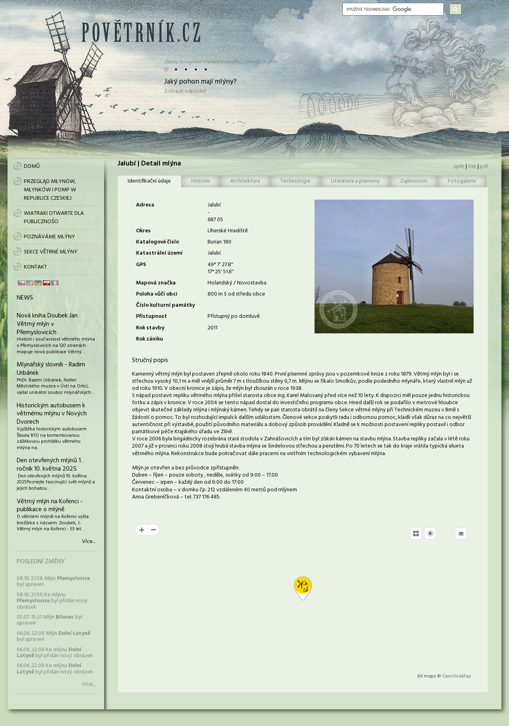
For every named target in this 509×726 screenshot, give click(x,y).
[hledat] (392, 9)
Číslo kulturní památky (165, 305)
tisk (472, 166)
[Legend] (460, 533)
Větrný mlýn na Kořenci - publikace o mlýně (50, 505)
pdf (484, 166)
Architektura (245, 181)
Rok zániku (149, 339)
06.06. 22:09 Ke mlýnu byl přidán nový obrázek (55, 652)
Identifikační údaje (149, 181)
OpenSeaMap (456, 676)
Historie (200, 181)
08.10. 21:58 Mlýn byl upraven (53, 581)
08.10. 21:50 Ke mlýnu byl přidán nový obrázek (52, 601)
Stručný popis (150, 360)
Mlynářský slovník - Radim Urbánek (51, 369)
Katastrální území (159, 253)
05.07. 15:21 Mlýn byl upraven (49, 620)
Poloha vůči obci (156, 294)
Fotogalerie (462, 181)
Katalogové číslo (157, 242)
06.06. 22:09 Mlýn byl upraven (53, 636)
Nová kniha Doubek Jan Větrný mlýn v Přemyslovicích (47, 324)
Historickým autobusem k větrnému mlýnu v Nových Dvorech (52, 414)
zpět (458, 166)
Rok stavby (150, 328)
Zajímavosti (413, 181)
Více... (88, 541)
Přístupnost (151, 316)
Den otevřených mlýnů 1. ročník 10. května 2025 (49, 464)
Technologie (295, 181)
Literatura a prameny (355, 181)
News (25, 298)
